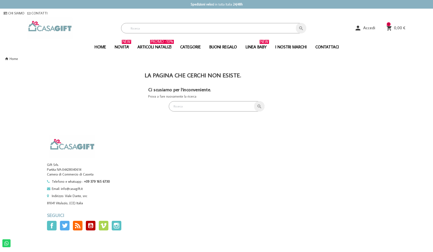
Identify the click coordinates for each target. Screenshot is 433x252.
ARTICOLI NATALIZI (155, 45)
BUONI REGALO (223, 47)
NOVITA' (123, 45)
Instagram (116, 225)
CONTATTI (37, 13)
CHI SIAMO (14, 13)
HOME (100, 47)
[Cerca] (213, 28)
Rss (77, 225)
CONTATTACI (327, 47)
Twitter (65, 225)
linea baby (257, 45)
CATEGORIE (190, 47)
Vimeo (103, 225)
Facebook (52, 225)
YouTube (90, 225)
